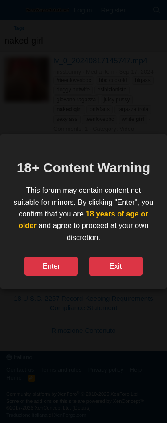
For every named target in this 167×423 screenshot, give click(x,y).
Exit (116, 266)
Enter (51, 266)
